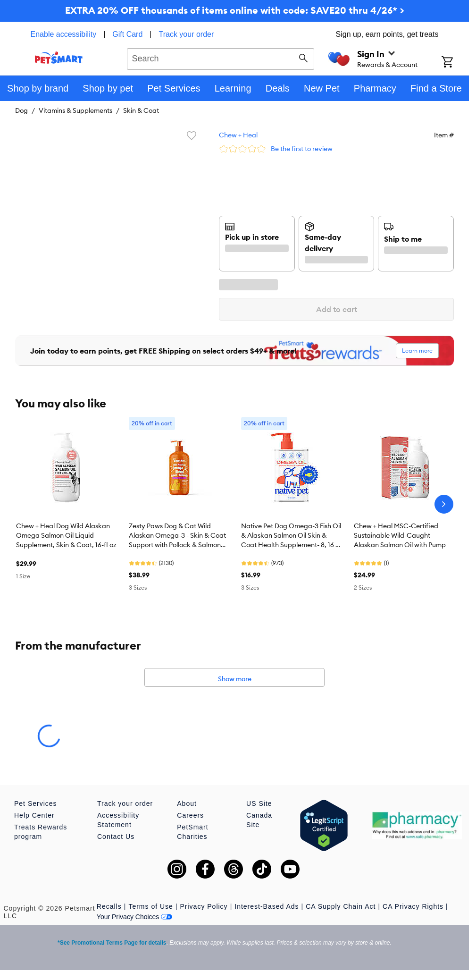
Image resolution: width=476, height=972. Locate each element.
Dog (21, 110)
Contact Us (115, 836)
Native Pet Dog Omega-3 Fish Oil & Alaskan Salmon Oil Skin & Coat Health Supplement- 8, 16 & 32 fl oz (291, 536)
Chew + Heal (238, 135)
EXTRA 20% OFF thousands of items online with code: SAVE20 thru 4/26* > (234, 10)
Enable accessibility (64, 34)
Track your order (186, 34)
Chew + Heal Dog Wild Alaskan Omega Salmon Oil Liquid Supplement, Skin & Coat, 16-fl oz (66, 535)
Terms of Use (150, 906)
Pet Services (35, 803)
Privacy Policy (203, 906)
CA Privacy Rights (413, 906)
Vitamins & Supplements (75, 110)
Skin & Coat (141, 110)
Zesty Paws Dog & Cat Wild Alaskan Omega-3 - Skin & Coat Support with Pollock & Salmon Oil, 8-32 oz (177, 536)
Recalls (109, 906)
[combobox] (220, 57)
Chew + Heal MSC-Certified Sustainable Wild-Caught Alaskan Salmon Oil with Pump (400, 535)
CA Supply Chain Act (341, 906)
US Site (259, 803)
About (187, 803)
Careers (190, 815)
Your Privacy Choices (135, 916)
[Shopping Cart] (455, 62)
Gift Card (127, 34)
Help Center (34, 815)
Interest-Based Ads (266, 906)
